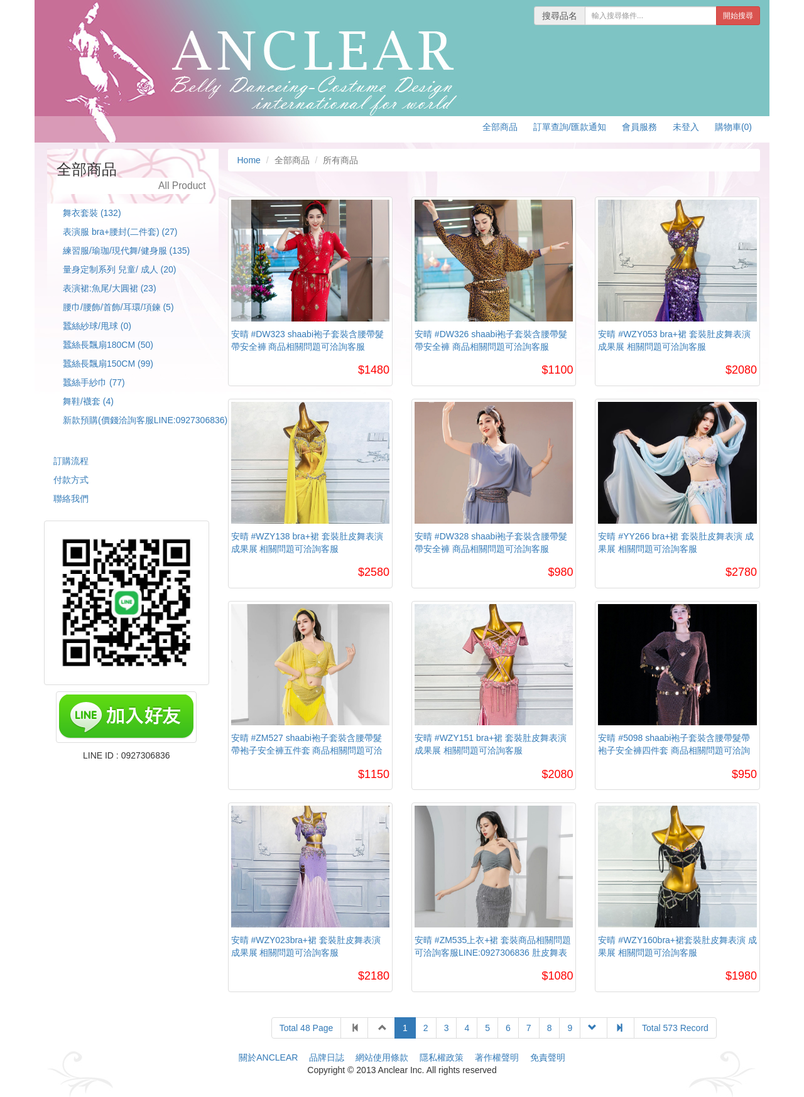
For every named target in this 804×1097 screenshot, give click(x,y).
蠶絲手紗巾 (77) (94, 382)
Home (249, 160)
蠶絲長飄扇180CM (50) (108, 345)
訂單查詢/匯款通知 (569, 127)
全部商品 (500, 127)
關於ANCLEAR (268, 1057)
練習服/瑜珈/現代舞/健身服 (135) (126, 251)
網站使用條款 (382, 1057)
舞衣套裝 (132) (92, 213)
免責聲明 (547, 1057)
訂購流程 (71, 461)
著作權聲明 (497, 1057)
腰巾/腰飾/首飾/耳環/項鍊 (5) (118, 307)
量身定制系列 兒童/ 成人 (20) (119, 269)
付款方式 (71, 480)
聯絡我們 (71, 499)
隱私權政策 (442, 1057)
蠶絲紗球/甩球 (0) (97, 326)
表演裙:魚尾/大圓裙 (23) (109, 288)
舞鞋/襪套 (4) (88, 401)
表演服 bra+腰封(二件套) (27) (120, 232)
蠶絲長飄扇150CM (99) (108, 364)
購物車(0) (733, 127)
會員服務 (639, 127)
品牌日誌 (326, 1057)
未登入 (686, 127)
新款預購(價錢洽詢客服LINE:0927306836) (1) (152, 420)
